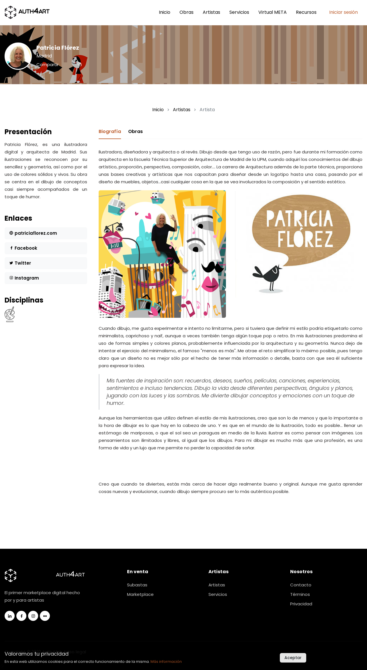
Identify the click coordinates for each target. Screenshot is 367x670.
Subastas (137, 585)
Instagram (24, 278)
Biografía (110, 131)
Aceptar (293, 658)
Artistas (211, 12)
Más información (166, 661)
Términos (300, 594)
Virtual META (272, 12)
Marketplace (140, 594)
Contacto (300, 585)
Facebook (23, 248)
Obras (186, 12)
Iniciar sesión (343, 12)
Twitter (20, 263)
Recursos (306, 12)
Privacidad (301, 604)
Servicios (239, 12)
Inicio (164, 12)
